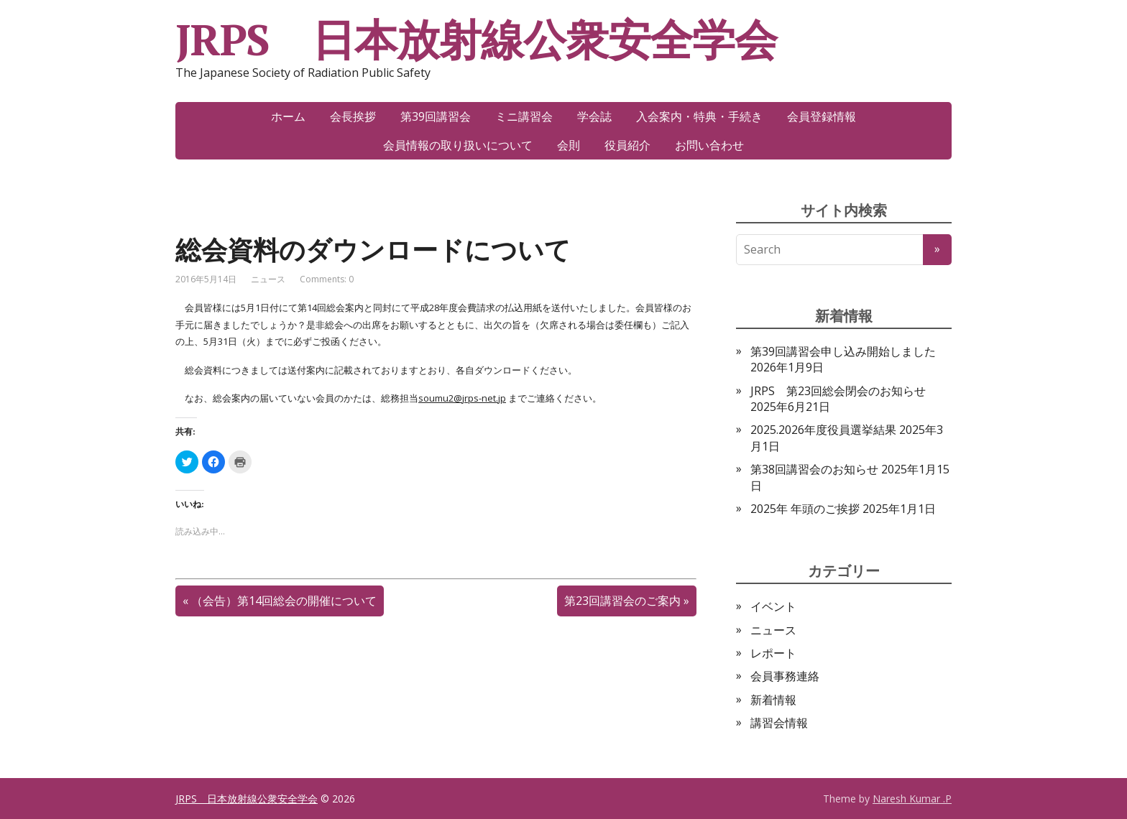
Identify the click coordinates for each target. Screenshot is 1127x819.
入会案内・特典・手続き (699, 116)
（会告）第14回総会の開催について (284, 601)
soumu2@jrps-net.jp (462, 398)
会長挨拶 (353, 116)
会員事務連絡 (784, 676)
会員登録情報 (821, 116)
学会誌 (594, 116)
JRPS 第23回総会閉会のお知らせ (838, 391)
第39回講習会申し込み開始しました (843, 351)
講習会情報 (779, 723)
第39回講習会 (435, 116)
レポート (773, 653)
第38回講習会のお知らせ (814, 469)
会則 (568, 145)
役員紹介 (627, 145)
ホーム (288, 116)
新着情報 (773, 700)
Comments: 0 (327, 279)
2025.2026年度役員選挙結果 (823, 430)
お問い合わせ (709, 145)
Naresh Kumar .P (912, 798)
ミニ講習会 (524, 116)
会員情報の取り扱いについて (458, 145)
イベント (773, 606)
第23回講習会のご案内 (622, 601)
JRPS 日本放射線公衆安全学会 (476, 39)
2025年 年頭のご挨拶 (805, 509)
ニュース (268, 279)
